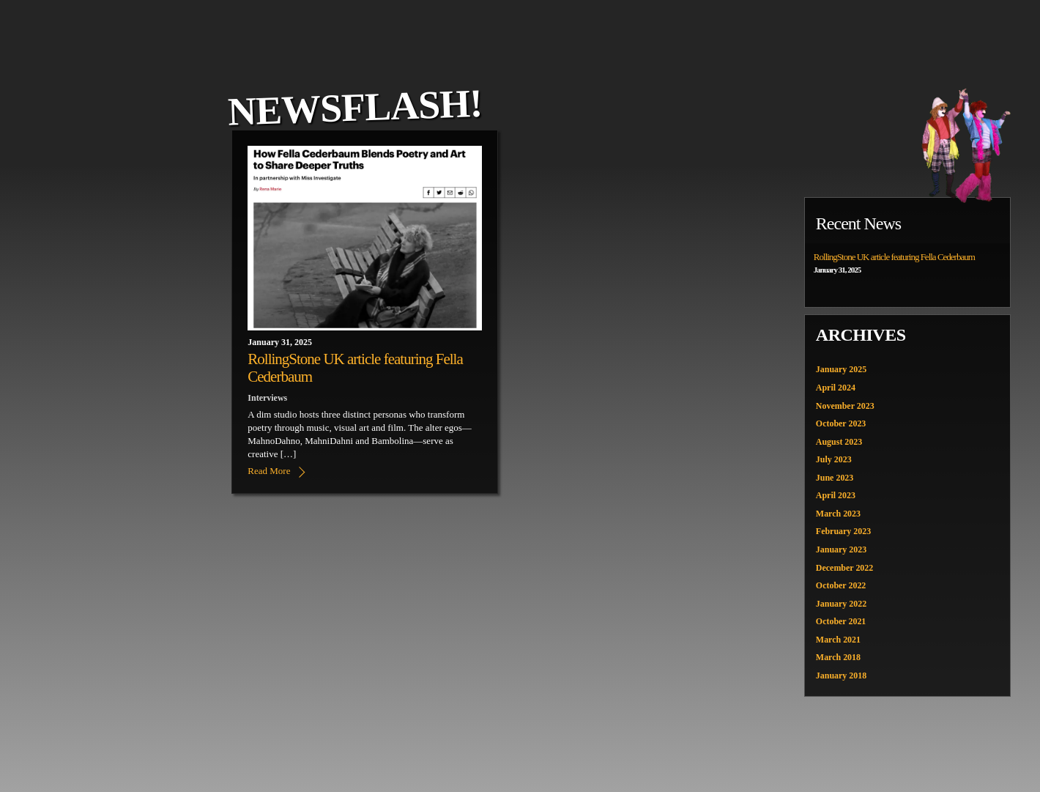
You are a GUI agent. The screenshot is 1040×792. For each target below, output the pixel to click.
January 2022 (841, 604)
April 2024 (835, 387)
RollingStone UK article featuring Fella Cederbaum (894, 256)
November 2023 (845, 406)
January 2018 (841, 676)
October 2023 (841, 423)
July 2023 (834, 459)
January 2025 (841, 369)
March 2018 (838, 658)
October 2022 (841, 586)
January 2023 (841, 549)
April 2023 (835, 496)
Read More (269, 470)
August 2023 (839, 442)
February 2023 (844, 532)
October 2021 (841, 622)
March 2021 (838, 639)
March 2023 (838, 513)
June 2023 (835, 478)
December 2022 (845, 568)
